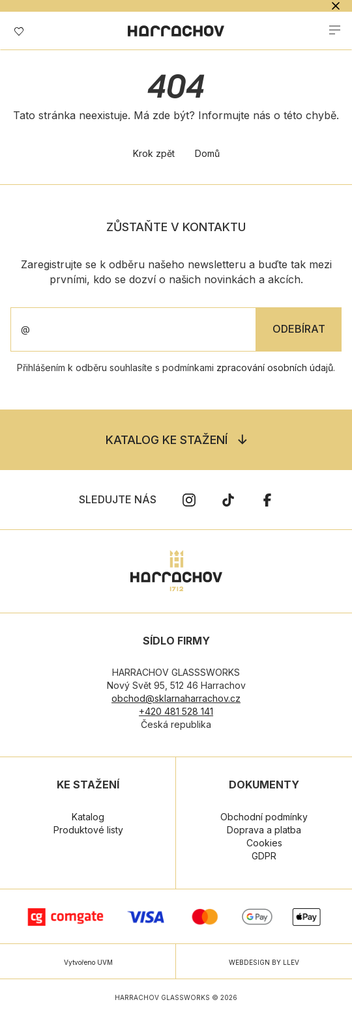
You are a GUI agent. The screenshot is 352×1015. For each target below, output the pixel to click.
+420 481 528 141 (176, 711)
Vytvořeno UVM (88, 962)
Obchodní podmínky (264, 816)
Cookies (264, 842)
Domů (207, 153)
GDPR (264, 855)
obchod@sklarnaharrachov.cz (176, 698)
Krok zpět (154, 153)
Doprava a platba (264, 829)
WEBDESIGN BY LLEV (264, 962)
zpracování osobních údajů (274, 367)
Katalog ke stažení (166, 440)
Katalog (88, 816)
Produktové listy (88, 829)
